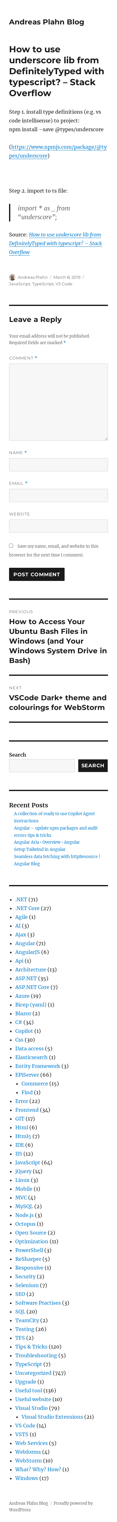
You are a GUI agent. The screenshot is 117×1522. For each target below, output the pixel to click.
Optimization (31, 1241)
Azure (22, 996)
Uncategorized (33, 1373)
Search (17, 755)
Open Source (30, 1233)
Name (18, 452)
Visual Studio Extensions (52, 1417)
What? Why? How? (38, 1469)
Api (19, 961)
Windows (26, 1478)
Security (25, 1276)
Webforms (28, 1452)
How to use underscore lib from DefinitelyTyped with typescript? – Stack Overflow (55, 243)
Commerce (35, 1083)
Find (27, 1092)
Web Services (31, 1443)
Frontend (27, 1110)
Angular (25, 943)
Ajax (20, 934)
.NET (21, 899)
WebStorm (28, 1460)
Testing (24, 1329)
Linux (22, 1180)
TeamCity (27, 1320)
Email (18, 483)
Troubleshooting (36, 1355)
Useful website (33, 1399)
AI (18, 926)
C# (18, 1022)
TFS (20, 1338)
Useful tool (28, 1390)
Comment (23, 358)
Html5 (23, 1136)
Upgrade (25, 1382)
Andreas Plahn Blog (46, 22)
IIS (18, 1154)
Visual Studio (31, 1408)
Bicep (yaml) (30, 1005)
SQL (20, 1311)
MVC (21, 1197)
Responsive (29, 1268)
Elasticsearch (31, 1057)
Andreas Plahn (33, 277)
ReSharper (28, 1259)
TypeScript (43, 283)
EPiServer (27, 1075)
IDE (19, 1145)
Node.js (24, 1215)
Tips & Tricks (31, 1346)
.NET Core (27, 908)
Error (21, 1101)
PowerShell (29, 1250)
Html (21, 1127)
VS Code (64, 283)
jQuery (23, 1171)
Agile (21, 917)
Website (19, 513)
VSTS (21, 1434)
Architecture (30, 969)
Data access (29, 1048)
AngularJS (27, 952)
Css (19, 1040)
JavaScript (19, 283)
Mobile (23, 1189)
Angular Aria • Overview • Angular (47, 842)
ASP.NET (26, 978)
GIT (19, 1119)
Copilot (24, 1031)
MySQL (24, 1206)
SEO (20, 1294)
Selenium (27, 1285)
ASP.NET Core (32, 987)
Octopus (25, 1224)
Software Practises (38, 1303)
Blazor (23, 1013)
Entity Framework (37, 1066)
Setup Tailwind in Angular (40, 849)
